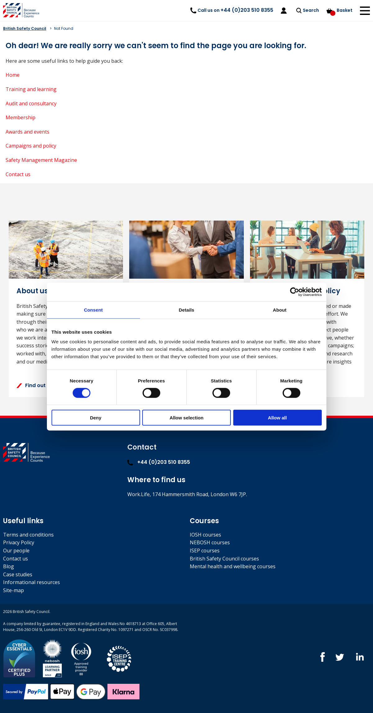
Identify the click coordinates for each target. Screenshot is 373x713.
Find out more (38, 385)
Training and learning (31, 89)
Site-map (13, 590)
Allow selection (186, 417)
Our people (16, 550)
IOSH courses (205, 534)
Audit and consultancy (31, 103)
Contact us (18, 174)
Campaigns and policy (31, 145)
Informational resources (31, 582)
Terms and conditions (28, 534)
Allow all (277, 417)
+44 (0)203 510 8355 (158, 462)
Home (13, 74)
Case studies (17, 574)
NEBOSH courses (210, 542)
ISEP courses (205, 550)
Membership (20, 117)
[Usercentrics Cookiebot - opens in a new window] (294, 291)
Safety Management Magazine (41, 160)
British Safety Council (24, 28)
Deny (96, 417)
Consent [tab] (93, 309)
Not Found (63, 28)
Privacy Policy (18, 542)
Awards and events (27, 131)
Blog (8, 566)
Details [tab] (186, 309)
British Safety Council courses (224, 558)
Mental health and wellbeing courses (232, 566)
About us (32, 291)
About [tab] (280, 309)
